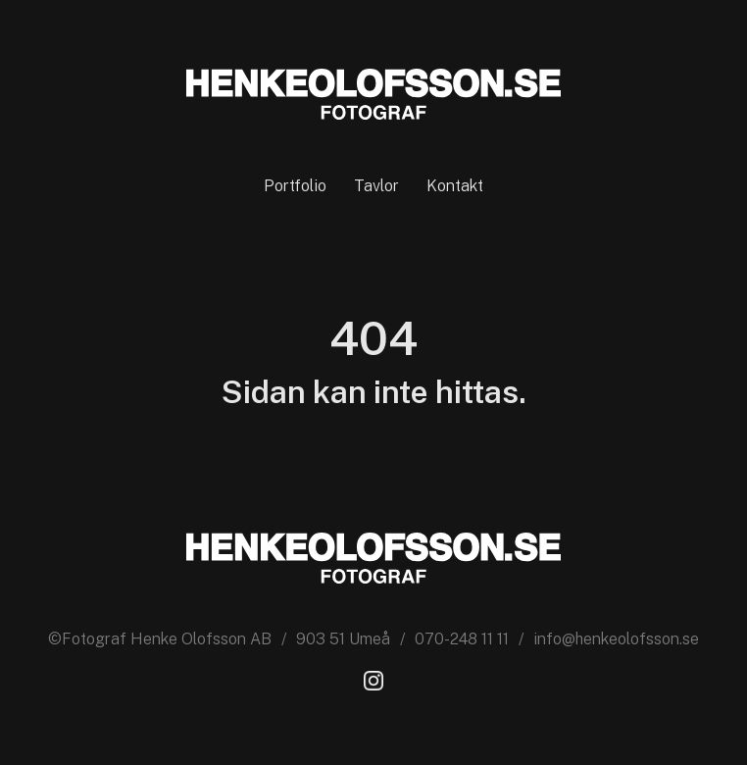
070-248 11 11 (462, 639)
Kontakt (454, 186)
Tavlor (376, 186)
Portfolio (295, 186)
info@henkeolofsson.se (616, 639)
